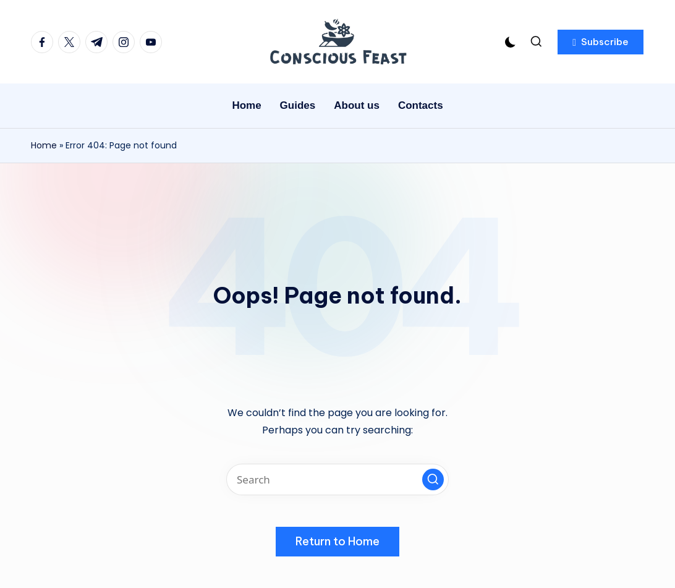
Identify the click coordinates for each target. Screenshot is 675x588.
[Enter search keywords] (337, 479)
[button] (600, 42)
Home (44, 145)
